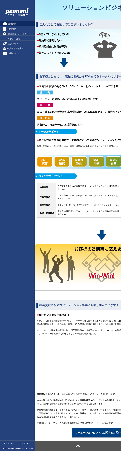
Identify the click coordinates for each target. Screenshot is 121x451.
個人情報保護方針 (13, 48)
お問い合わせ (11, 53)
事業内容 (9, 24)
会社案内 (9, 29)
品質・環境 (10, 43)
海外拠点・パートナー (16, 33)
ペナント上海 (11, 39)
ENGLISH (8, 443)
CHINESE (23, 443)
